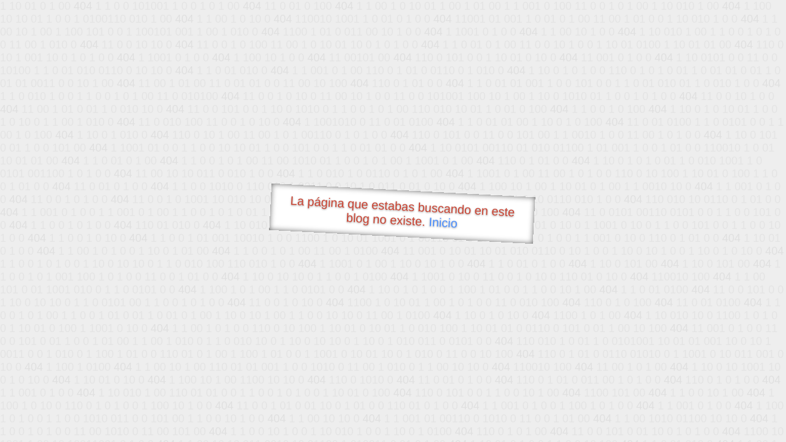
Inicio (443, 222)
